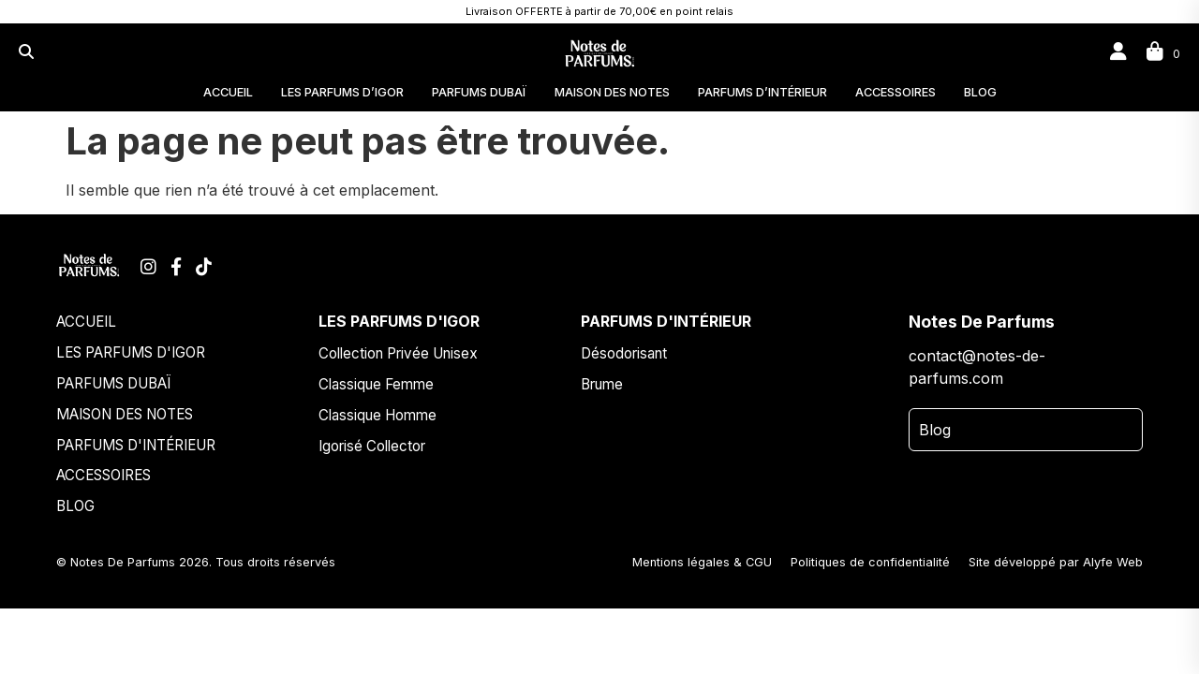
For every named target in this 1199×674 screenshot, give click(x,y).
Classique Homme (377, 415)
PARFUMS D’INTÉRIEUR (762, 92)
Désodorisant (624, 353)
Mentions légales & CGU (702, 562)
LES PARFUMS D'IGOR (130, 352)
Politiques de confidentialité (870, 562)
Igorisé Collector (371, 446)
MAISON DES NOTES (612, 92)
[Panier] (1163, 51)
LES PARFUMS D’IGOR (342, 92)
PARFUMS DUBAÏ (479, 92)
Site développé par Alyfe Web (1056, 562)
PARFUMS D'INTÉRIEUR (135, 445)
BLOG (980, 92)
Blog (935, 429)
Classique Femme (376, 384)
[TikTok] (204, 267)
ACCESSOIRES (895, 92)
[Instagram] (151, 267)
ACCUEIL (228, 92)
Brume (602, 384)
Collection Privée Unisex (398, 353)
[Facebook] (178, 267)
